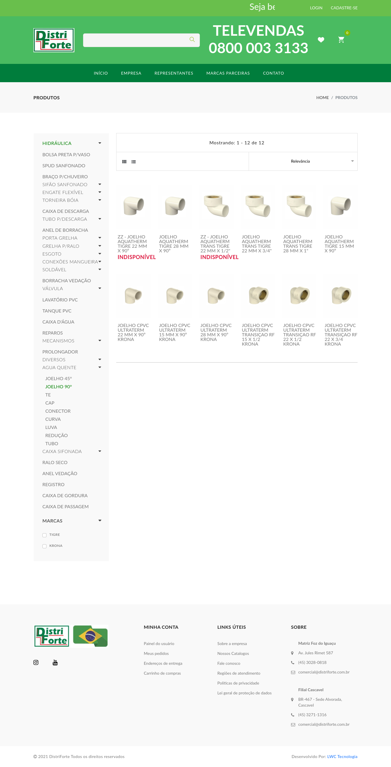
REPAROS (52, 332)
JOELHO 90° (58, 386)
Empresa (131, 73)
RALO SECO (54, 462)
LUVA (51, 427)
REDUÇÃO (56, 435)
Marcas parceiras (228, 73)
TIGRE (54, 534)
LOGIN (316, 7)
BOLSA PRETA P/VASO (66, 154)
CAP (49, 402)
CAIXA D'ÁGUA (58, 321)
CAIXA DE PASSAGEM (65, 506)
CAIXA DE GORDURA (65, 495)
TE (48, 394)
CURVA (53, 419)
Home (322, 97)
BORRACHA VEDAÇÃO (66, 280)
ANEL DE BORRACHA (65, 230)
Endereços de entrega (163, 663)
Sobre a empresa (232, 643)
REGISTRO (53, 484)
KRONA (55, 545)
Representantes (174, 73)
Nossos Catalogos (233, 653)
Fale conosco (228, 663)
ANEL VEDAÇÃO (59, 473)
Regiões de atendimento (238, 673)
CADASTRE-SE (344, 7)
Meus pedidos (156, 653)
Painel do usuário (159, 643)
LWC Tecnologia (342, 756)
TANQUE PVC (56, 310)
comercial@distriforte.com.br (324, 671)
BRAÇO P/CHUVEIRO (65, 176)
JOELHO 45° (58, 378)
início (101, 73)
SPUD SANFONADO (63, 165)
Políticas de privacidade (238, 682)
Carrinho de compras (162, 673)
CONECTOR (58, 411)
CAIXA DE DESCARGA (65, 211)
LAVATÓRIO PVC (60, 299)
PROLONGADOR (60, 351)
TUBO (51, 443)
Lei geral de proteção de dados (244, 692)
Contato (273, 73)
